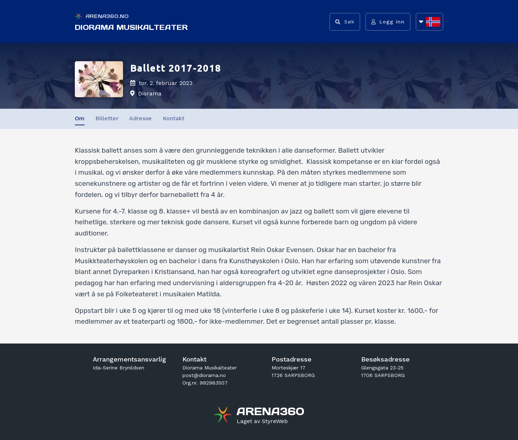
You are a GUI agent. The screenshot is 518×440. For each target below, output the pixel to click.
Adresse (140, 118)
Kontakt (174, 118)
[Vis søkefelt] (345, 21)
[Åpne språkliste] (429, 21)
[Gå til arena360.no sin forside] (223, 415)
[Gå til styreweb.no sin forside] (262, 421)
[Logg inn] (388, 21)
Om (80, 118)
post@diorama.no (204, 375)
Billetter (106, 118)
